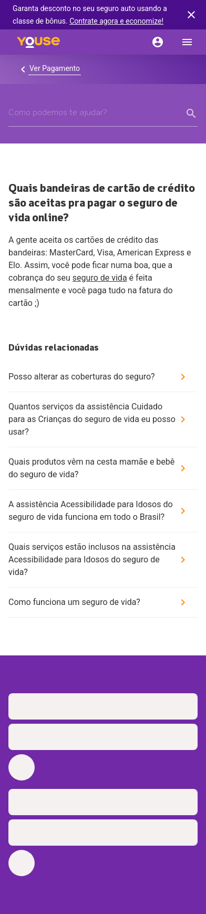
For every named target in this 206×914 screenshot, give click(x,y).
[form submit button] (191, 113)
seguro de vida (100, 278)
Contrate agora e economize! (116, 21)
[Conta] (157, 42)
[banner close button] (191, 14)
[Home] (38, 42)
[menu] (187, 42)
